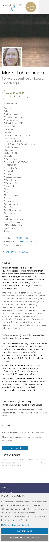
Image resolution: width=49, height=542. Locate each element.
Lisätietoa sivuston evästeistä (15, 525)
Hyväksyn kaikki (24, 531)
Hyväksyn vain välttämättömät (24, 538)
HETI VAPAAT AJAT (30, 7)
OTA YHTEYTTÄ (15, 448)
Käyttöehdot (7, 492)
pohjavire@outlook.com (26, 241)
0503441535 (22, 238)
